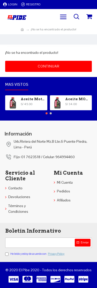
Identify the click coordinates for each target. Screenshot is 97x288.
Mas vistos (16, 84)
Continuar (48, 66)
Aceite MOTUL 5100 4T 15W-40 (77, 99)
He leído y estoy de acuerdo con (35, 254)
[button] (47, 113)
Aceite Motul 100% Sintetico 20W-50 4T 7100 (33, 99)
